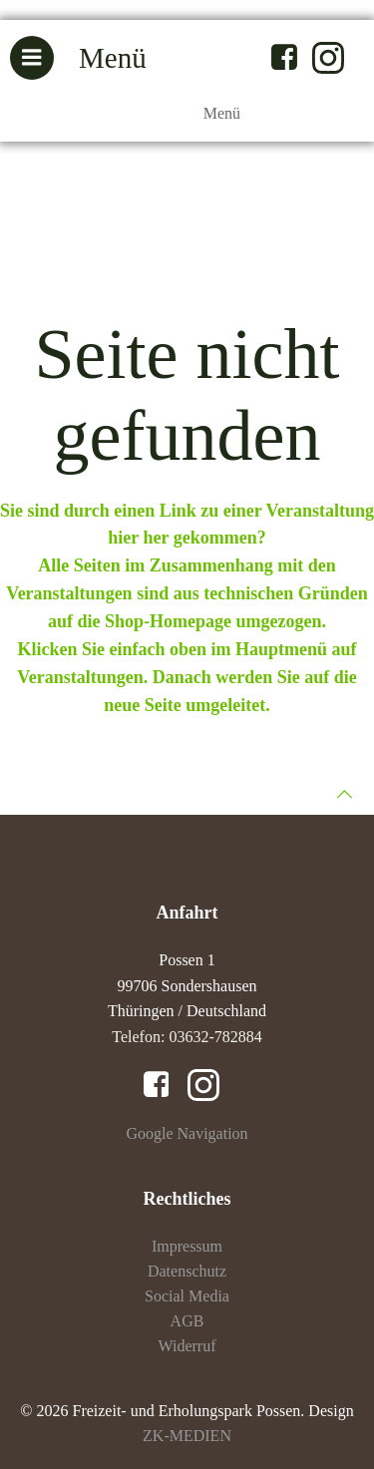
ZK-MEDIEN (187, 1435)
